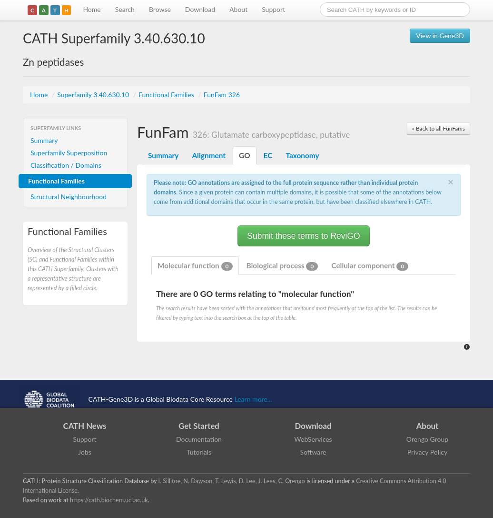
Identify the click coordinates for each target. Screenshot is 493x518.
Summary (44, 140)
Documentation (199, 439)
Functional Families (167, 95)
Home (91, 9)
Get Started (198, 426)
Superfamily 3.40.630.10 (94, 95)
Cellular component (369, 266)
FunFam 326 (222, 95)
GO (244, 155)
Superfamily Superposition (68, 153)
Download (200, 9)
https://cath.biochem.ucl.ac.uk (109, 500)
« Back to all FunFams (438, 128)
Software (313, 452)
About (238, 9)
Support (273, 9)
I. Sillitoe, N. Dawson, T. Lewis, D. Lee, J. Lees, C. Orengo (231, 481)
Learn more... (253, 399)
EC (268, 155)
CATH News (85, 426)
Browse (160, 9)
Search (125, 9)
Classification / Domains (65, 165)
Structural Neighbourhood (68, 197)
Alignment (209, 155)
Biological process (282, 266)
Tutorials (199, 452)
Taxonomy (302, 155)
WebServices (313, 439)
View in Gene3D (440, 35)
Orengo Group (427, 439)
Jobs (84, 452)
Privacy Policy (427, 452)
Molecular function (195, 266)
